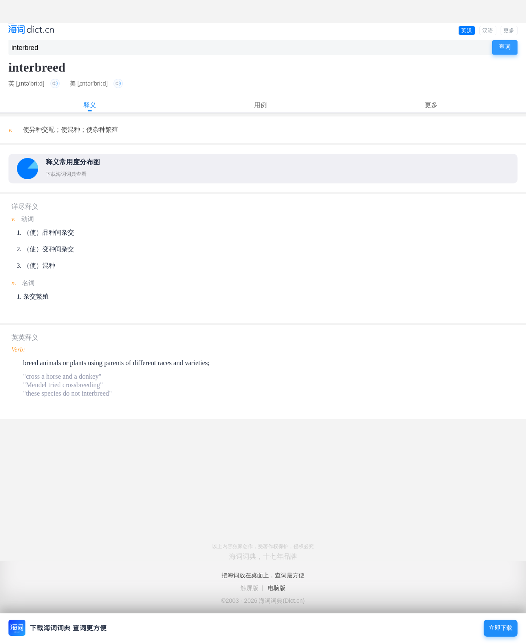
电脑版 (276, 588)
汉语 (487, 30)
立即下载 (500, 628)
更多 (509, 30)
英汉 (466, 30)
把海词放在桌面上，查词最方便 (263, 575)
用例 (260, 104)
